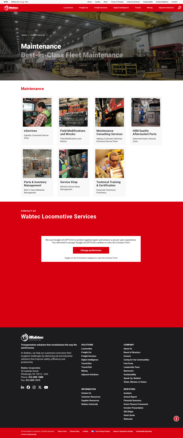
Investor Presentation (133, 408)
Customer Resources (90, 397)
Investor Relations (162, 2)
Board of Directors (132, 352)
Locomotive (86, 348)
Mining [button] (149, 8)
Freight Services (38, 35)
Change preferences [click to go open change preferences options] (91, 250)
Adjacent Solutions (89, 374)
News (106, 2)
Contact (174, 2)
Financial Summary (132, 400)
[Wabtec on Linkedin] (22, 388)
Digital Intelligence (89, 360)
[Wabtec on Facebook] (28, 388)
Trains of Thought (117, 2)
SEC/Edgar (128, 411)
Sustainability (148, 2)
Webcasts (128, 419)
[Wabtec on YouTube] (46, 388)
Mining (84, 371)
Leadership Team (132, 367)
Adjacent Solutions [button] (166, 8)
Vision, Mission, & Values (135, 382)
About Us (128, 348)
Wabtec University (89, 404)
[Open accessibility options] (176, 418)
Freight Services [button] (100, 8)
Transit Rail (86, 367)
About (89, 2)
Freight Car (86, 352)
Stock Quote (129, 415)
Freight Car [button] (83, 8)
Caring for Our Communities (136, 360)
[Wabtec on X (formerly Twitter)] (40, 388)
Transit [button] (138, 8)
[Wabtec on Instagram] (34, 388)
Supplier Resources (90, 400)
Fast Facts (128, 363)
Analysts (128, 393)
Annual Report (130, 397)
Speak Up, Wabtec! (132, 378)
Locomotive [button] (68, 8)
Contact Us (86, 393)
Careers (97, 2)
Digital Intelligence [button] (121, 8)
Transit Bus (86, 363)
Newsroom (129, 371)
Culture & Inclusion (133, 2)
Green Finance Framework (136, 404)
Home (24, 35)
